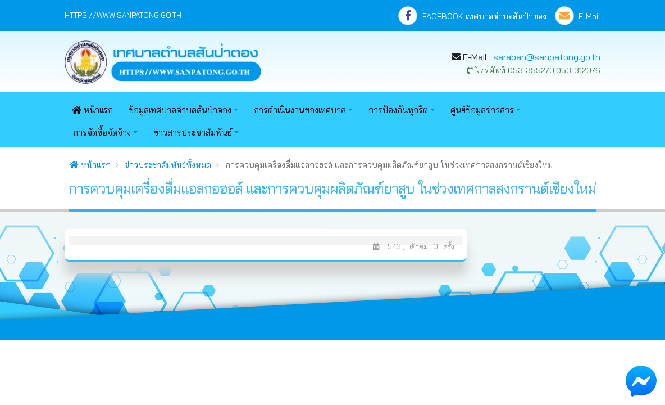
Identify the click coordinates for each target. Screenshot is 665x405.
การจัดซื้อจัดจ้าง (102, 132)
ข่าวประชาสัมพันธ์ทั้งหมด (168, 165)
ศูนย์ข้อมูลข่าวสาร (482, 110)
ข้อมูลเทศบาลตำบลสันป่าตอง (180, 110)
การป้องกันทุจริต (398, 110)
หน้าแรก (92, 110)
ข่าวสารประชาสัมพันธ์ (192, 132)
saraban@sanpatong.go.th (546, 56)
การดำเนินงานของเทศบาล (300, 110)
